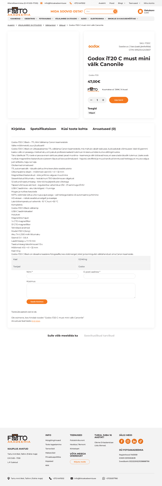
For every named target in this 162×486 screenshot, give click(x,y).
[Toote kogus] (97, 100)
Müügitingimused (53, 440)
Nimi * (52, 275)
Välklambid (50, 25)
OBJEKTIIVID (30, 19)
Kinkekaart (74, 449)
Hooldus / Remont (78, 444)
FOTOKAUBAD (45, 19)
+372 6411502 (77, 3)
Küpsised (49, 461)
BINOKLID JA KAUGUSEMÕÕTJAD (122, 19)
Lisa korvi (118, 100)
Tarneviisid (50, 449)
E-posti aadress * (109, 275)
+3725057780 (110, 478)
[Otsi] (115, 11)
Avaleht (102, 3)
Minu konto (149, 3)
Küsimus (81, 289)
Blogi (120, 3)
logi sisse (36, 321)
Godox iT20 (93, 75)
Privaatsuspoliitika (53, 457)
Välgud (62, 25)
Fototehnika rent (77, 440)
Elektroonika (97, 19)
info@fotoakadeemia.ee (52, 3)
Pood (111, 3)
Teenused (133, 3)
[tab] (18, 130)
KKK (47, 465)
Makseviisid (50, 453)
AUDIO (84, 19)
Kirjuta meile (80, 462)
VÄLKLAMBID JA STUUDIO (66, 19)
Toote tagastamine (53, 444)
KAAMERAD (16, 19)
